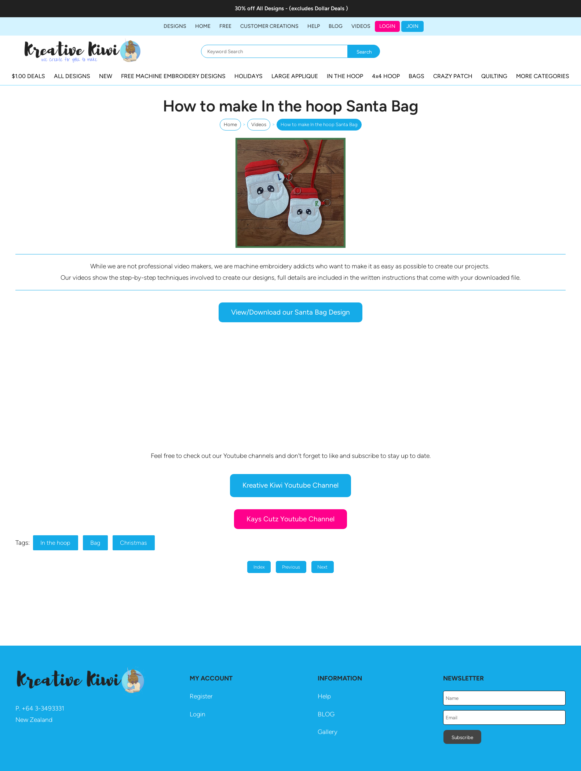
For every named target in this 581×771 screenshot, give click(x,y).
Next (322, 567)
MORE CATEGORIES (542, 76)
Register (201, 696)
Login (387, 26)
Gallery (327, 731)
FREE (225, 26)
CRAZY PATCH (452, 76)
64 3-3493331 (45, 708)
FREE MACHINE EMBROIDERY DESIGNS (173, 76)
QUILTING (494, 76)
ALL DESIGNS (72, 76)
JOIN (412, 26)
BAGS (416, 76)
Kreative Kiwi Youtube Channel (290, 485)
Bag (95, 542)
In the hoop (55, 542)
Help (324, 696)
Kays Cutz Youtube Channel (290, 519)
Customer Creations (269, 26)
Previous (291, 567)
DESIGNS (175, 26)
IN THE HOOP (345, 76)
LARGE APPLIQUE (294, 76)
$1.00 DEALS (28, 76)
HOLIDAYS (248, 76)
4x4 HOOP (386, 76)
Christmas (133, 542)
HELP (313, 26)
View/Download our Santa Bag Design (290, 312)
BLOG (336, 26)
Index (259, 567)
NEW (105, 76)
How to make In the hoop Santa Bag (319, 124)
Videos (360, 26)
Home (203, 26)
